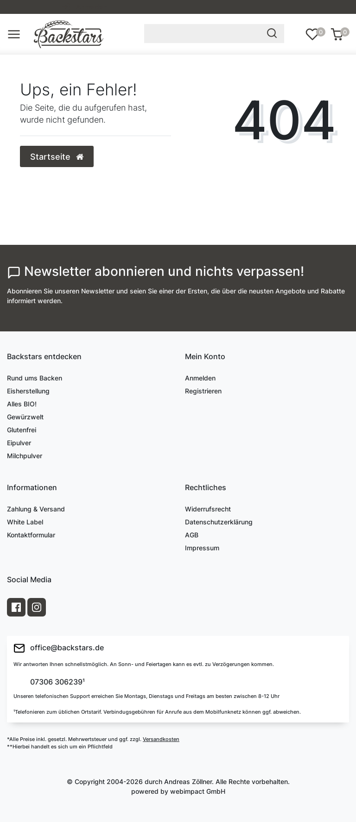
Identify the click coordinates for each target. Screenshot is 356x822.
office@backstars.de (58, 648)
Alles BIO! (22, 404)
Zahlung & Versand (36, 509)
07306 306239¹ (56, 682)
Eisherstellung (28, 391)
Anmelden (200, 378)
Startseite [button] (56, 157)
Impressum (202, 548)
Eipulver (19, 443)
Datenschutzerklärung (219, 522)
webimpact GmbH (197, 791)
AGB (191, 535)
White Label (25, 522)
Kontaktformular (31, 535)
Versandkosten (161, 739)
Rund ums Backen (34, 378)
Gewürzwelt (25, 417)
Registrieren (203, 391)
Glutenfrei (21, 430)
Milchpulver (24, 456)
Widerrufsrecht (208, 509)
